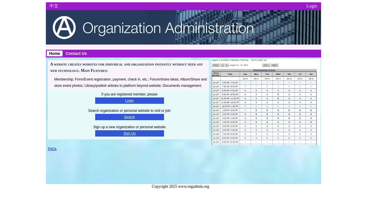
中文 (53, 5)
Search (129, 117)
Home (54, 53)
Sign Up (129, 133)
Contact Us (76, 53)
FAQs (52, 149)
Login (311, 5)
